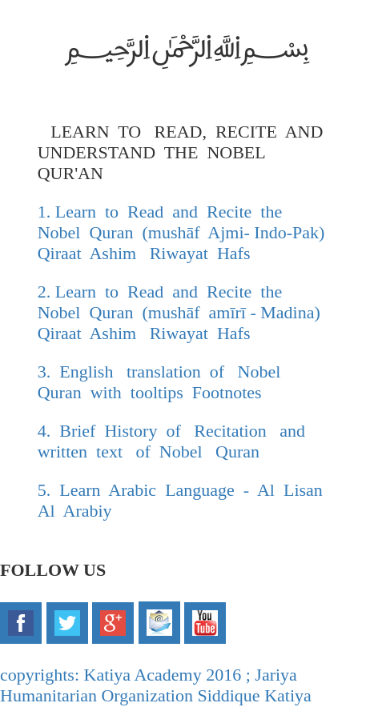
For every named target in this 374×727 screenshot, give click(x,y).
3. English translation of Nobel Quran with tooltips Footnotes (164, 382)
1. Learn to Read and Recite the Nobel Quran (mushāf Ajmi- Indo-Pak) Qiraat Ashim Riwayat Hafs (183, 232)
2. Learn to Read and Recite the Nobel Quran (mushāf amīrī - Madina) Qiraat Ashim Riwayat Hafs (183, 312)
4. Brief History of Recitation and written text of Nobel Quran (174, 441)
